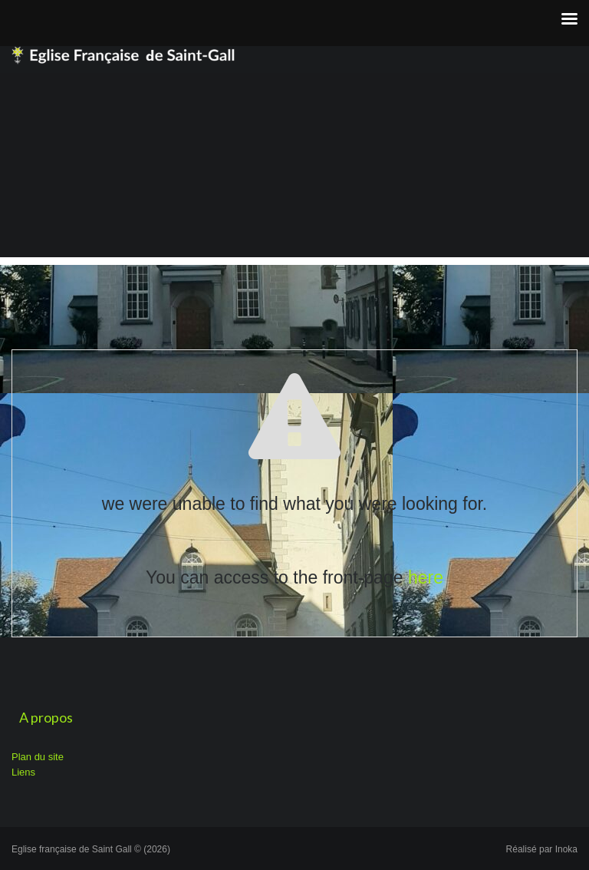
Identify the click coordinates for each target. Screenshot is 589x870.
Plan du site (38, 756)
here (425, 577)
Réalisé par (541, 849)
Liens (23, 772)
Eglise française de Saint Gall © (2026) (91, 849)
